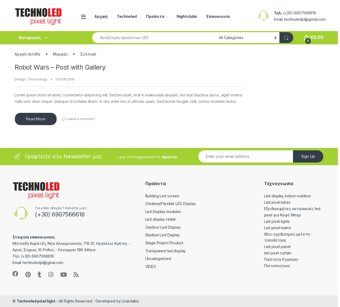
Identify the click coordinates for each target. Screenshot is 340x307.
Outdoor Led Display (159, 227)
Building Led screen (158, 196)
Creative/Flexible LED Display (166, 203)
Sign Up (308, 156)
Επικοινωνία (218, 16)
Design (20, 79)
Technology (37, 79)
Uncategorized (154, 258)
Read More (35, 119)
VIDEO (146, 266)
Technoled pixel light (36, 301)
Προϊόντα (155, 16)
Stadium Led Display (158, 235)
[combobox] (154, 37)
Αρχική (101, 16)
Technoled (127, 16)
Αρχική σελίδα (27, 54)
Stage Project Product (160, 243)
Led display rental (156, 219)
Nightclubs (187, 16)
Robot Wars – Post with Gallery (60, 67)
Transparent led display (161, 251)
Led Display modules (159, 211)
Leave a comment (80, 119)
